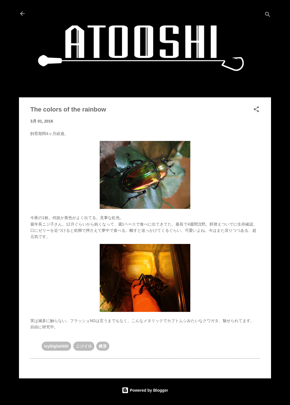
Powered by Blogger (145, 390)
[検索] (267, 15)
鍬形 (103, 346)
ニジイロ (84, 346)
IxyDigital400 (56, 346)
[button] (256, 110)
